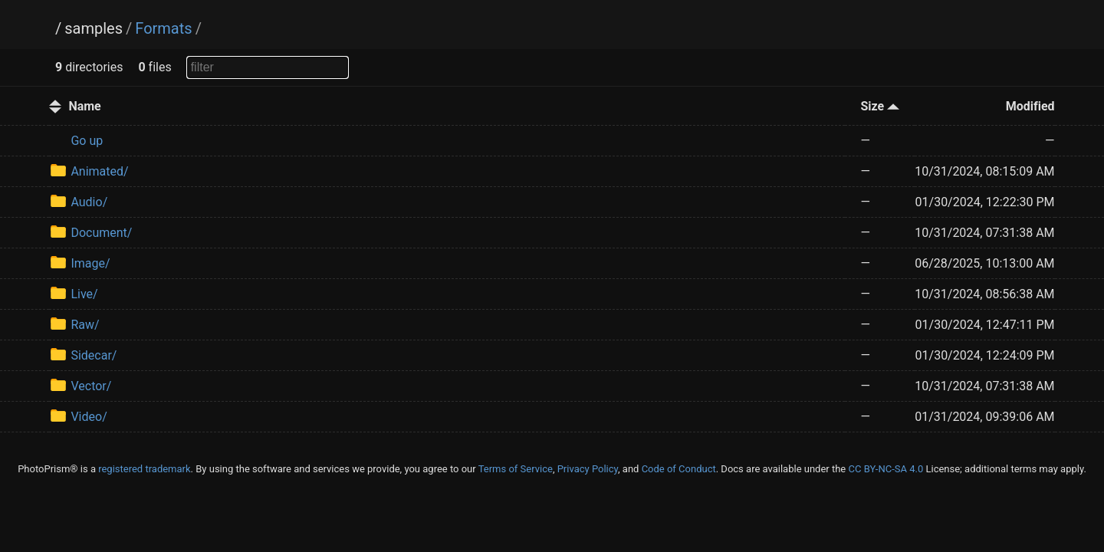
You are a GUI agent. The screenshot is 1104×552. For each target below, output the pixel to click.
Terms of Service (515, 469)
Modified (1030, 106)
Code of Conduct (679, 469)
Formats (163, 28)
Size (879, 106)
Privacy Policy (587, 469)
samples (93, 28)
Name (84, 106)
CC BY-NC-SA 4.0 (885, 469)
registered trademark (144, 469)
